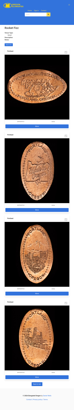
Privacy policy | (38, 399)
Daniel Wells (47, 396)
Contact (43, 10)
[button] (69, 4)
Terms (45, 399)
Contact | (29, 399)
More (37, 126)
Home (30, 10)
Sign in (36, 10)
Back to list (9, 44)
